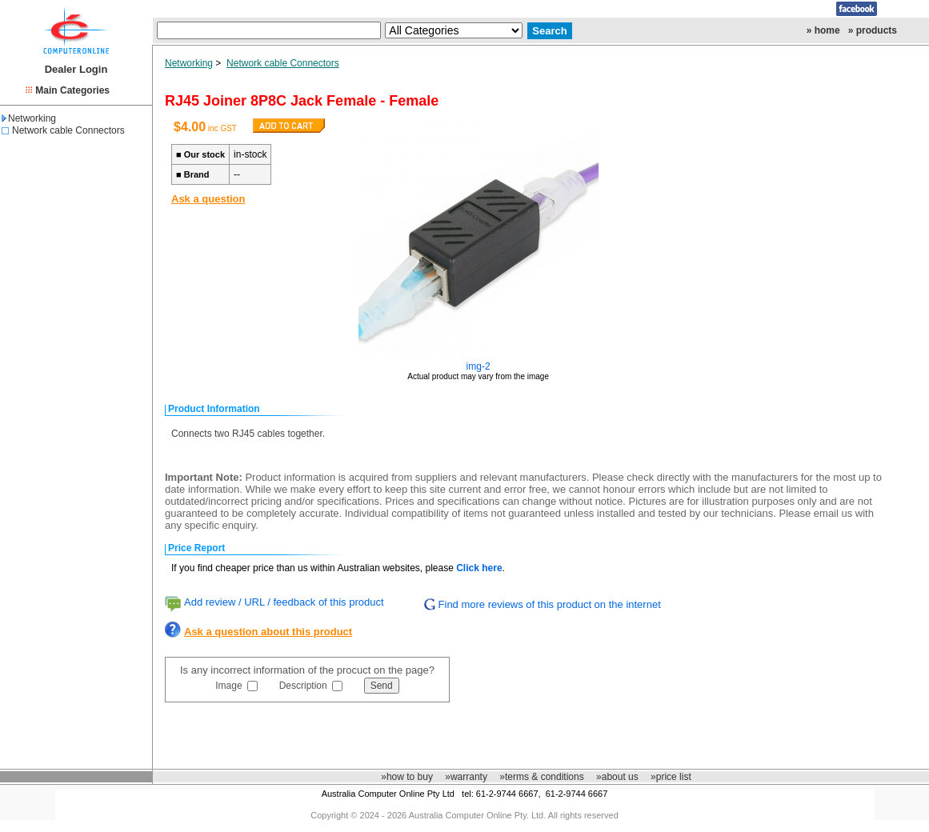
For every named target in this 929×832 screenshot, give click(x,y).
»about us (617, 776)
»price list (671, 776)
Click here (479, 568)
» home (823, 30)
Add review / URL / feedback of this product (284, 602)
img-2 (479, 366)
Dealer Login (76, 69)
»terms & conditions (541, 776)
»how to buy (407, 776)
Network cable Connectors (68, 130)
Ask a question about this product (268, 632)
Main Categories (72, 90)
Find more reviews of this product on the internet (549, 604)
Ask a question (208, 199)
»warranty (466, 776)
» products (872, 30)
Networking (29, 118)
